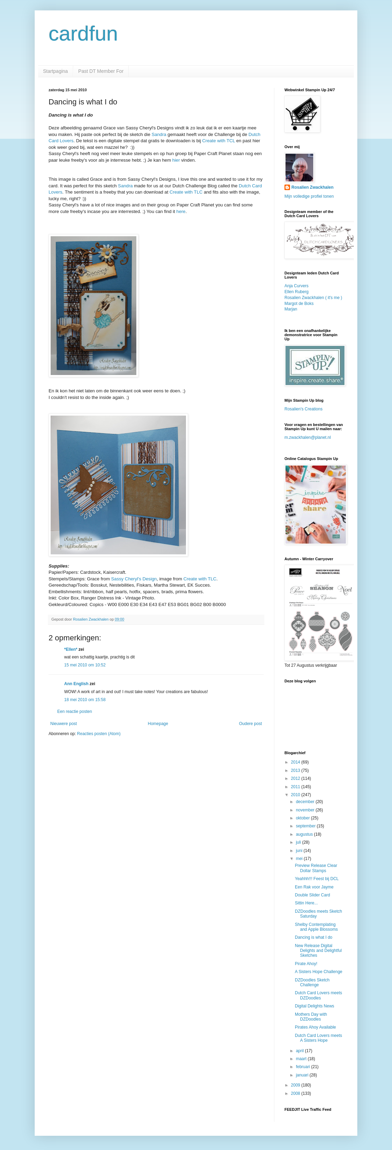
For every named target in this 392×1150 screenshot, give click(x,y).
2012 (296, 778)
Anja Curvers (296, 285)
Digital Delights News (314, 1006)
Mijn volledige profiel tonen (309, 196)
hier (176, 160)
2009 (296, 1085)
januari (302, 1075)
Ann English (76, 683)
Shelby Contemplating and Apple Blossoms (316, 927)
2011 (296, 786)
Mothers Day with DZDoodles (311, 1017)
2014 (296, 762)
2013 (296, 770)
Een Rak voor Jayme (314, 887)
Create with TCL (218, 140)
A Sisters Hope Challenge (318, 971)
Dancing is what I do (313, 937)
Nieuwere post (63, 723)
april (300, 1050)
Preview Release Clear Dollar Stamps (316, 868)
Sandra (159, 134)
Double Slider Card (312, 895)
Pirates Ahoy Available (315, 1027)
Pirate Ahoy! (306, 963)
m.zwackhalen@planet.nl (307, 437)
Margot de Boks (299, 303)
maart (302, 1058)
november (306, 810)
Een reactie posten (74, 711)
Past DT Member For (100, 71)
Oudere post (250, 723)
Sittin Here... (306, 903)
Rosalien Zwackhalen (312, 187)
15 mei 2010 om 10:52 (84, 665)
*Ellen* (70, 649)
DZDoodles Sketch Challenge (312, 982)
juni (300, 850)
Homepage (158, 723)
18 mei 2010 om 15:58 (84, 699)
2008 (296, 1093)
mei (300, 858)
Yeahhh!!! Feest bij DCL (317, 878)
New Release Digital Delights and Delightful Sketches (318, 950)
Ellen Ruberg (296, 291)
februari (303, 1066)
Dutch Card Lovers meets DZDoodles (318, 995)
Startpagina (55, 71)
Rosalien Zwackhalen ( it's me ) (313, 297)
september (306, 826)
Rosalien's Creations (303, 409)
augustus (305, 834)
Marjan (290, 309)
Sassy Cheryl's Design (134, 578)
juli (299, 842)
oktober (303, 818)
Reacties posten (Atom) (98, 733)
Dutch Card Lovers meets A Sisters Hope (318, 1038)
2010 (296, 794)
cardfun (83, 33)
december (306, 801)
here (180, 211)
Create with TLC (186, 192)
